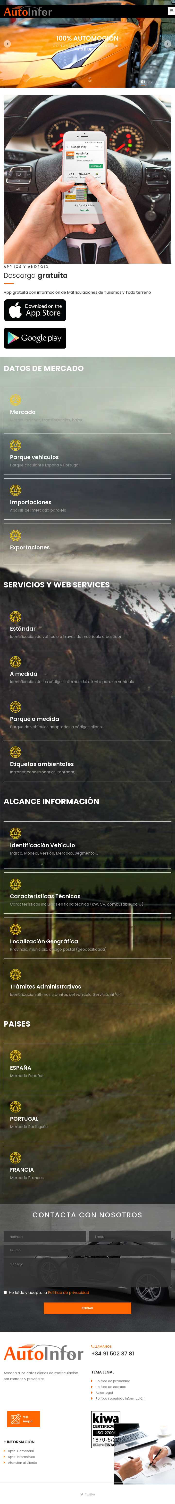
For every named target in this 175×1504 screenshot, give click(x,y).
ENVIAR (87, 1308)
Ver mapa (22, 1419)
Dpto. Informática (21, 1456)
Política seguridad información (120, 1398)
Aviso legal (104, 1392)
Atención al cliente (22, 1462)
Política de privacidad (68, 1292)
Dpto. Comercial (21, 1451)
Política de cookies (111, 1386)
